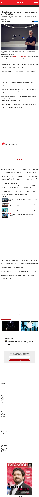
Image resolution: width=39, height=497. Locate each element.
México (9, 203)
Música (2, 421)
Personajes (3, 457)
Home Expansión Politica (5, 385)
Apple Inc (17, 314)
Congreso (3, 396)
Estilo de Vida (3, 459)
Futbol (2, 446)
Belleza (2, 412)
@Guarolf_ (13, 54)
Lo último (3, 147)
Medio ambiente (4, 431)
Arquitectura (3, 427)
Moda (2, 411)
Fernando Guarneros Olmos (13, 340)
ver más (19, 159)
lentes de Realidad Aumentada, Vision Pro (19, 56)
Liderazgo (3, 441)
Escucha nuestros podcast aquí (11, 144)
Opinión (2, 399)
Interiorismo (3, 428)
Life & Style (3, 416)
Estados (2, 398)
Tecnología (3, 10)
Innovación (3, 436)
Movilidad (3, 434)
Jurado (2, 460)
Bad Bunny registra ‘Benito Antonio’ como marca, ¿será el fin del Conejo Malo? (17, 152)
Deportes (2, 419)
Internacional (3, 387)
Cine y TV (3, 420)
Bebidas (2, 455)
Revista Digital (36, 2)
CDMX (2, 397)
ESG (1, 430)
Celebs (2, 413)
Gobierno (2, 394)
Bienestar (2, 458)
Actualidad (3, 440)
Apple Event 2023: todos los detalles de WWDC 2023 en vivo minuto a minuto (10, 332)
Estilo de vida (3, 414)
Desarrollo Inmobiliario (5, 425)
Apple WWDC (13, 314)
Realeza (2, 404)
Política (2, 393)
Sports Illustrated (4, 445)
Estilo (2, 417)
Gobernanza (3, 433)
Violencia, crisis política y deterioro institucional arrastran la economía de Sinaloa (18, 149)
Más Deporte (3, 450)
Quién (2, 402)
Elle (1, 410)
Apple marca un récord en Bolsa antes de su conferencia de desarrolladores (28, 332)
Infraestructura (3, 426)
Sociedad (2, 400)
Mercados (9, 213)
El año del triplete (19, 496)
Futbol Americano (4, 448)
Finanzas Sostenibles (5, 435)
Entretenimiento (4, 418)
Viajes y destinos (4, 456)
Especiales (3, 443)
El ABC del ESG (3, 437)
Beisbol (2, 447)
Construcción (3, 424)
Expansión (3, 383)
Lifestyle (2, 451)
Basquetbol (3, 449)
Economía (2, 386)
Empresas (3, 384)
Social (2, 432)
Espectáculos (3, 403)
